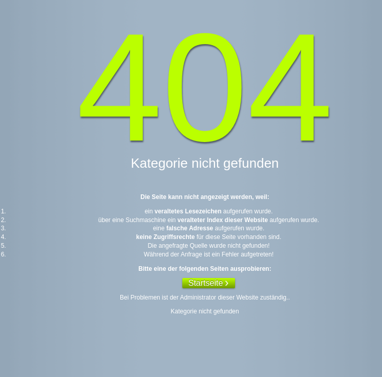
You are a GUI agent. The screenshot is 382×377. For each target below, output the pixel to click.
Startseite (205, 283)
